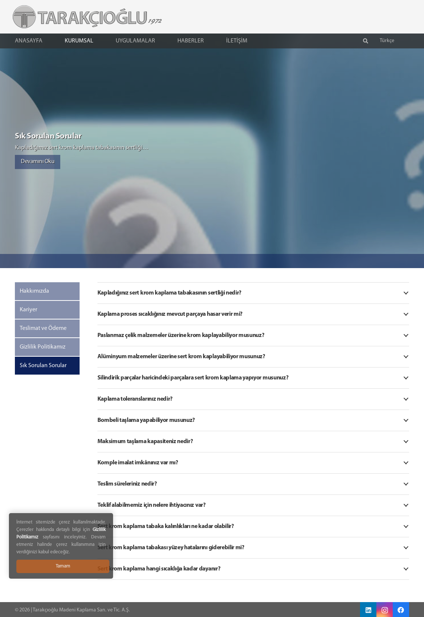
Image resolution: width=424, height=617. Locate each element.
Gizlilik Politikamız (42, 347)
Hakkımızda (34, 291)
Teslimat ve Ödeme (43, 328)
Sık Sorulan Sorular (43, 366)
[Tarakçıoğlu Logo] (79, 17)
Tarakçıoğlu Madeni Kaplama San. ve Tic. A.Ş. (81, 610)
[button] (366, 41)
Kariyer (28, 310)
